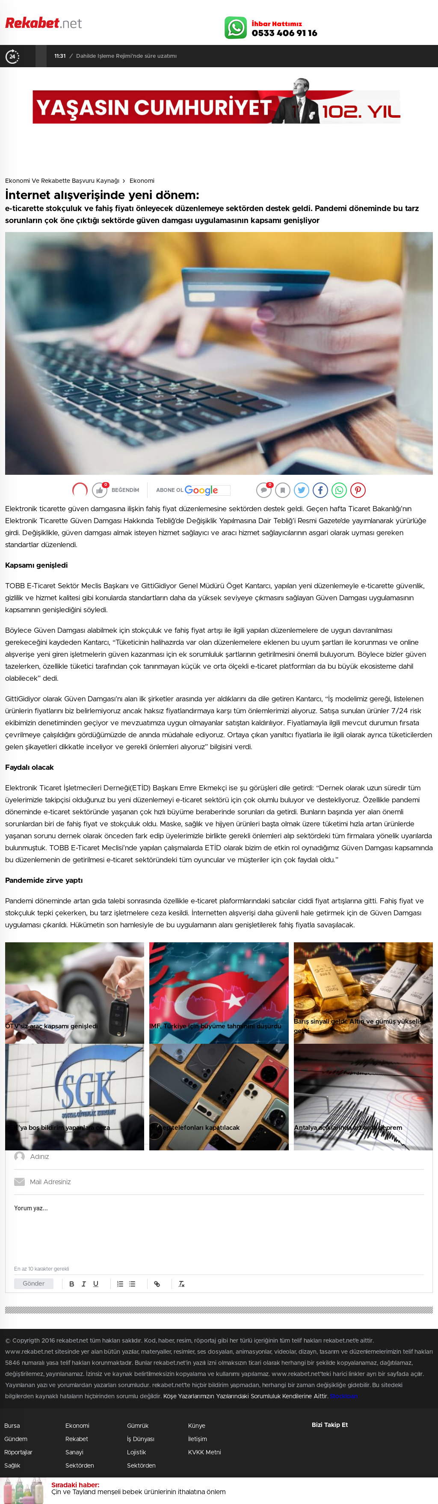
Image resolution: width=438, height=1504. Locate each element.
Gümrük (138, 1426)
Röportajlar (18, 1453)
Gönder (34, 1284)
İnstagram (390, 25)
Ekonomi (142, 181)
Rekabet (76, 1439)
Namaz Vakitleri (404, 9)
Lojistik (136, 1453)
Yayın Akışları (352, 9)
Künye (196, 1426)
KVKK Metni (204, 1453)
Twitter (368, 25)
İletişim (197, 1439)
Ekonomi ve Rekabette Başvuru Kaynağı (62, 181)
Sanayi (74, 1453)
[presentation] (30, 56)
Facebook (347, 25)
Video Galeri (156, 9)
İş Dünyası (140, 1439)
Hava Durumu (252, 9)
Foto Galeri (109, 9)
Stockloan (343, 1397)
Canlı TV (203, 9)
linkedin (411, 25)
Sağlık (12, 1466)
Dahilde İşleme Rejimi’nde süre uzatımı (126, 56)
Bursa (12, 1426)
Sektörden (79, 1466)
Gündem (15, 1439)
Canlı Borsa (302, 9)
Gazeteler (59, 9)
